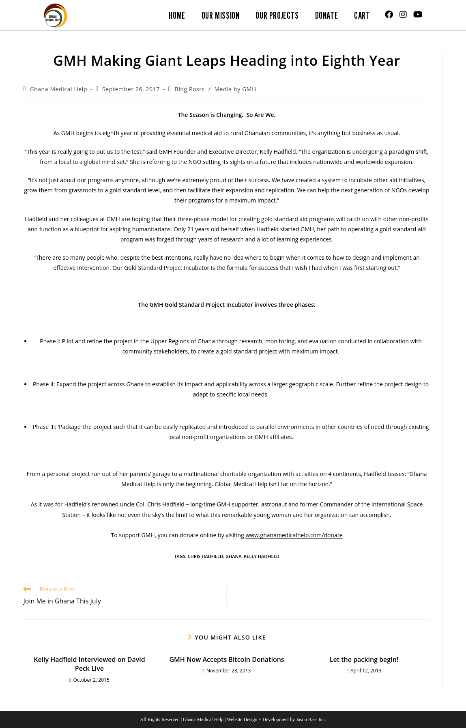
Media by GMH (235, 89)
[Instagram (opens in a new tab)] (403, 15)
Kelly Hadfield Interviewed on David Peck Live (89, 664)
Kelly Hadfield (261, 556)
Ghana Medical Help (58, 89)
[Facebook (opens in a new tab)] (389, 15)
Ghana (233, 556)
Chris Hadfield (205, 556)
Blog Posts (189, 89)
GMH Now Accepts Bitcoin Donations (226, 659)
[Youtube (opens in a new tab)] (418, 15)
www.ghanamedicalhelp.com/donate (293, 535)
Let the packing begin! (364, 659)
